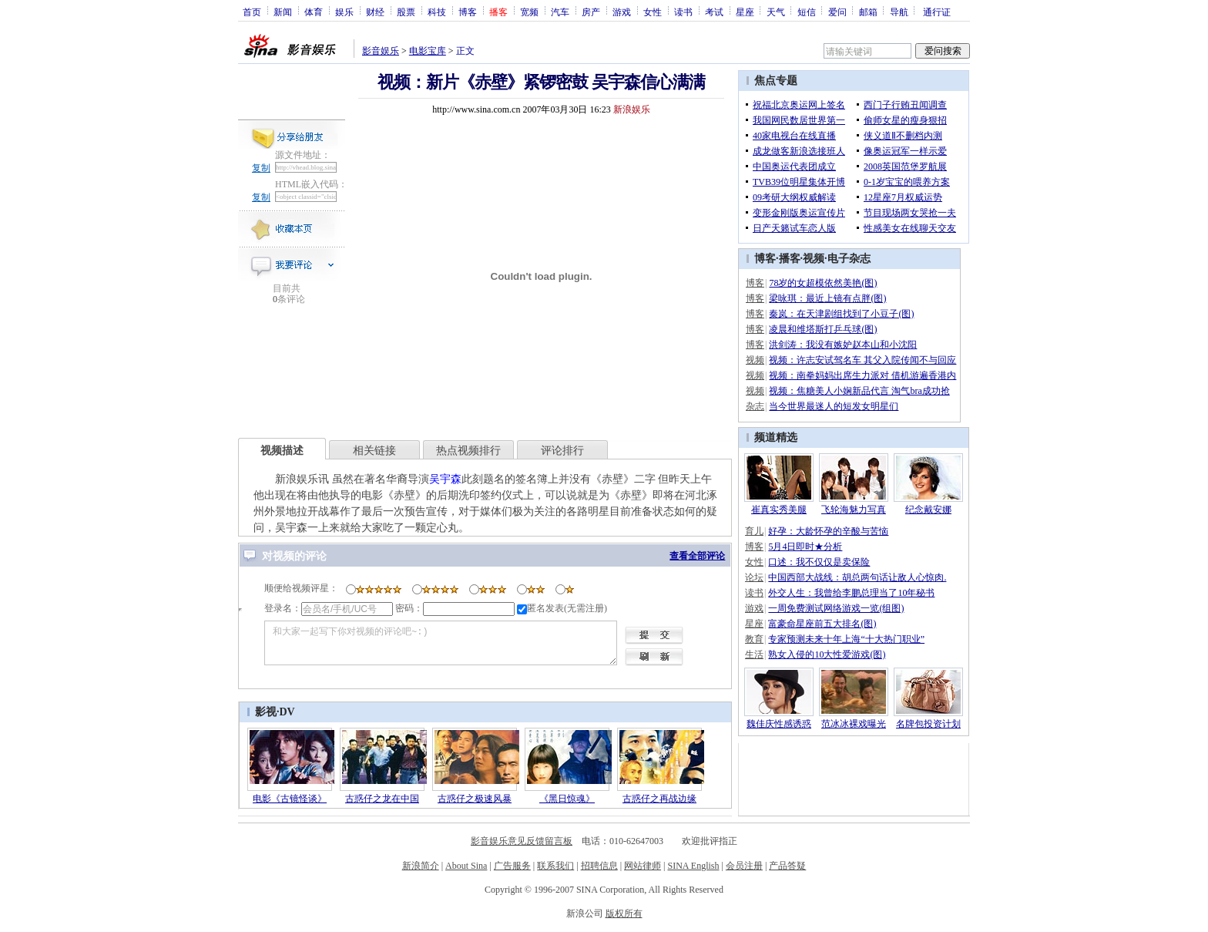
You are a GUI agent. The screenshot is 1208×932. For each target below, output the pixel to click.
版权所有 (624, 913)
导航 (899, 11)
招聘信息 (599, 865)
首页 (252, 11)
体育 (313, 11)
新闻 (282, 11)
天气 (776, 11)
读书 (683, 11)
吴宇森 (445, 479)
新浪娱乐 (631, 109)
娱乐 (344, 11)
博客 (467, 11)
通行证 (937, 11)
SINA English (693, 865)
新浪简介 (420, 865)
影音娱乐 (380, 50)
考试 (714, 11)
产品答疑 (787, 865)
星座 (745, 11)
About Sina (466, 865)
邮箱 (868, 11)
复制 (261, 168)
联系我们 (555, 865)
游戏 (621, 11)
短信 (806, 11)
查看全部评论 (697, 555)
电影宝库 (427, 50)
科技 (437, 11)
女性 (652, 11)
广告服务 (512, 865)
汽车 (560, 11)
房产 (591, 11)
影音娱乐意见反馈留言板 (521, 841)
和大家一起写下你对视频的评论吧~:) (440, 643)
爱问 (837, 11)
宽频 (529, 11)
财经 (375, 11)
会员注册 (744, 865)
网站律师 (642, 865)
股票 (406, 11)
